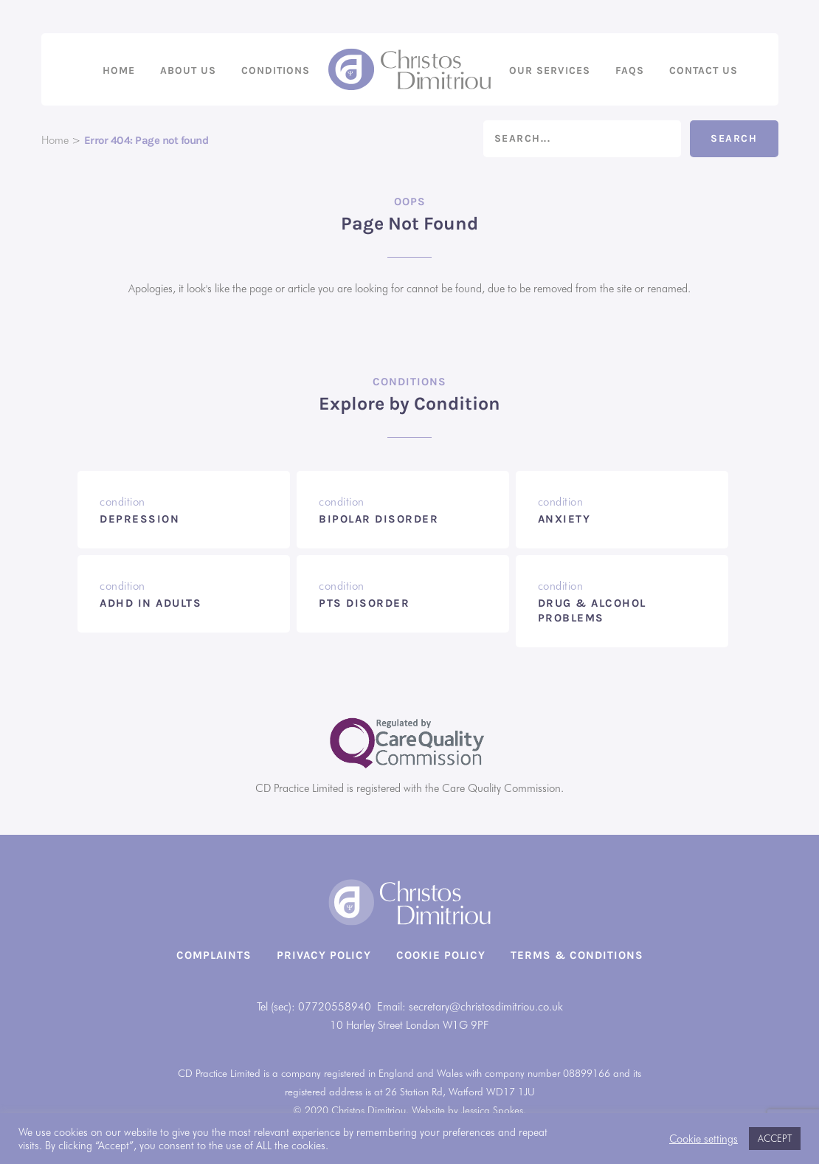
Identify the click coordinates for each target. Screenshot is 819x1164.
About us (188, 70)
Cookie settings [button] (703, 1138)
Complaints (214, 955)
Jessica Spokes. (493, 1110)
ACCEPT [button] (775, 1138)
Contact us (703, 70)
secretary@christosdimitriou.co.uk (486, 1006)
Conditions (275, 70)
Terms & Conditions (577, 955)
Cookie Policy (440, 955)
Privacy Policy (324, 955)
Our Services (549, 70)
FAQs (629, 70)
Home (119, 70)
